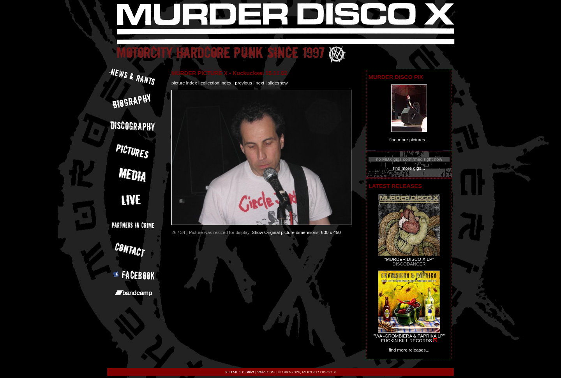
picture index (184, 83)
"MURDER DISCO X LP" (409, 259)
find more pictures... (409, 139)
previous (243, 83)
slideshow (278, 83)
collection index (216, 83)
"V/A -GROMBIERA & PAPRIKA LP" (409, 336)
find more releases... (409, 350)
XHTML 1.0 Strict (239, 372)
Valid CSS (266, 372)
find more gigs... (409, 168)
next (260, 83)
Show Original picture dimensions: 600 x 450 (296, 232)
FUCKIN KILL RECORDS (406, 340)
